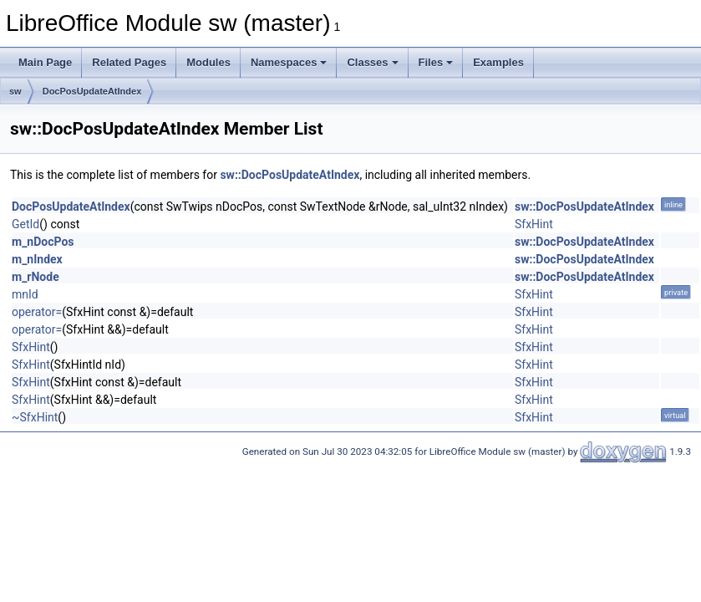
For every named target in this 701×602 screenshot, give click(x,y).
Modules (208, 62)
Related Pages (129, 62)
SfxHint (534, 224)
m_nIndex (37, 259)
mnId (25, 294)
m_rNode (35, 276)
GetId (25, 224)
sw (15, 91)
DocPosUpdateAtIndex (92, 91)
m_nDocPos (43, 241)
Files (436, 62)
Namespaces (289, 62)
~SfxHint (35, 417)
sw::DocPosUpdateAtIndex (289, 174)
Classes (372, 62)
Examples (498, 62)
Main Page (45, 62)
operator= (37, 312)
